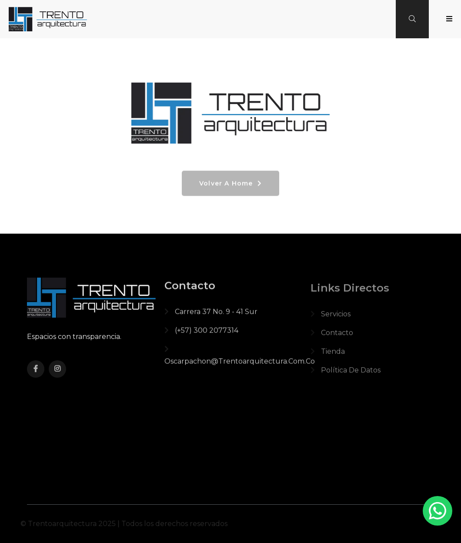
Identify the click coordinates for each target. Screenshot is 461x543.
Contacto (332, 336)
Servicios (331, 318)
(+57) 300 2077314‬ (201, 333)
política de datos (346, 374)
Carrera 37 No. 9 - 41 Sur (210, 314)
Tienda (328, 355)
